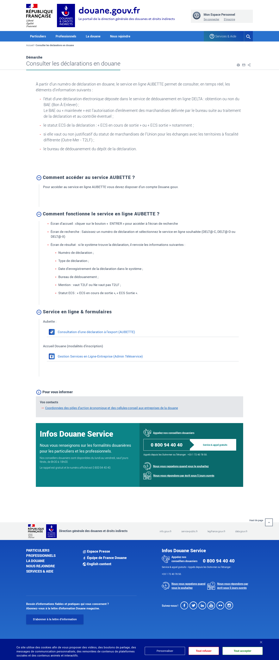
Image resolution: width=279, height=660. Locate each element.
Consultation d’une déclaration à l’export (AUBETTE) (92, 332)
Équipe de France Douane (105, 557)
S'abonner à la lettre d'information (55, 619)
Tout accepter (242, 650)
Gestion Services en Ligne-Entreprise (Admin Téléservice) (96, 356)
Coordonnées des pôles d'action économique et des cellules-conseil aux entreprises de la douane (111, 408)
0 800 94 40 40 (167, 445)
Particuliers (37, 550)
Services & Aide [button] (225, 36)
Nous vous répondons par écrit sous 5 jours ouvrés (183, 475)
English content (97, 564)
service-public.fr (189, 531)
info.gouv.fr (165, 531)
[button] (238, 64)
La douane (35, 560)
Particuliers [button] (38, 36)
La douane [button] (93, 36)
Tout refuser (204, 650)
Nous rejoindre (120, 36)
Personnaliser (165, 650)
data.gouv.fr (241, 531)
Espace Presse (96, 551)
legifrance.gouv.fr (216, 531)
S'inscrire (229, 19)
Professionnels (41, 555)
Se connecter (211, 19)
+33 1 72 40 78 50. (197, 454)
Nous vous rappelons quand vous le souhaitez (181, 466)
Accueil (30, 45)
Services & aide (39, 571)
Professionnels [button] (66, 36)
